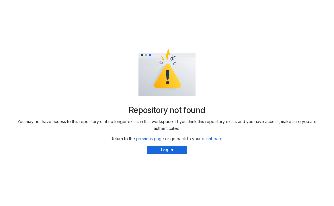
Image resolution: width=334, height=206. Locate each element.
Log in (167, 149)
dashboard (212, 138)
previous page (150, 138)
